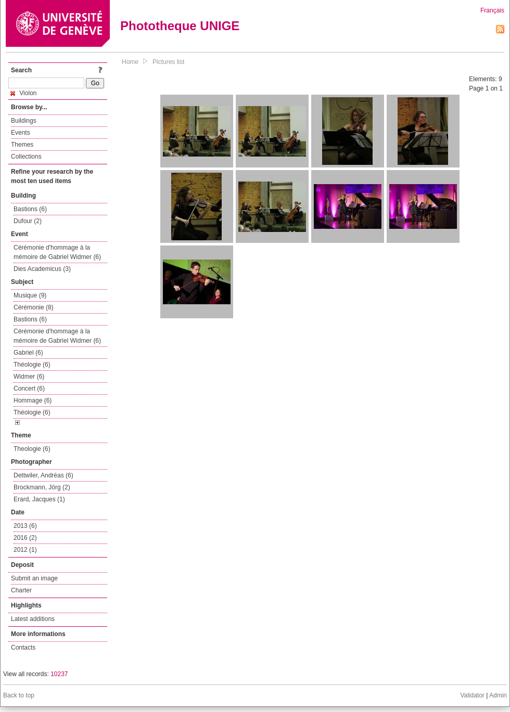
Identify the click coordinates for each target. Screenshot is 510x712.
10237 (59, 674)
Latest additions (33, 619)
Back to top (18, 695)
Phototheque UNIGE (179, 26)
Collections (26, 156)
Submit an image (34, 578)
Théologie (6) (32, 364)
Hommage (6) (33, 400)
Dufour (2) (28, 221)
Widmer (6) (29, 376)
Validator (472, 695)
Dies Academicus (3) (42, 269)
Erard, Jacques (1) (39, 499)
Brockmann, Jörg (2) (42, 487)
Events (20, 132)
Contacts (23, 647)
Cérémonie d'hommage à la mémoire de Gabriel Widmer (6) (57, 252)
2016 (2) (25, 537)
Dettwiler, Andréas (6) (43, 475)
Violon (23, 93)
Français (492, 10)
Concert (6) (29, 388)
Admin (498, 695)
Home (130, 62)
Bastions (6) (30, 209)
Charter (21, 590)
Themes (22, 144)
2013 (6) (25, 525)
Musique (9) (30, 295)
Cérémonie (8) (34, 307)
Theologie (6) (32, 448)
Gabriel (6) (28, 352)
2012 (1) (25, 549)
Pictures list (168, 62)
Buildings (23, 120)
